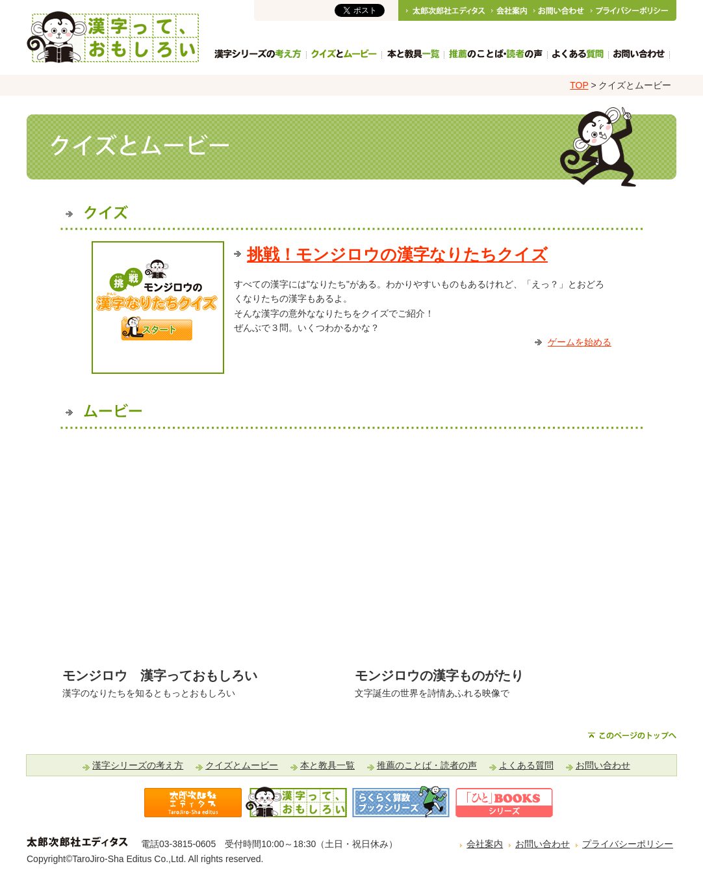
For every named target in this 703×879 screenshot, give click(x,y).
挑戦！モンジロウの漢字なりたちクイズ (397, 254)
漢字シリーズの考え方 (137, 765)
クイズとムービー (241, 765)
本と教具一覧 (327, 765)
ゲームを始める (579, 342)
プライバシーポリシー (627, 844)
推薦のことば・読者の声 (427, 765)
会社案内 (485, 844)
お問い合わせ (603, 765)
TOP (579, 85)
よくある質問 (526, 765)
